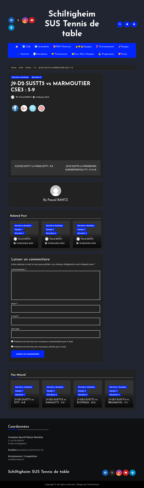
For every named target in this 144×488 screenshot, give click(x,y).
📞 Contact (23, 54)
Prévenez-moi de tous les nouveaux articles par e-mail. (40, 346)
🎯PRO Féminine (62, 47)
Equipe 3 (81, 229)
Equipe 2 (50, 229)
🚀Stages (123, 47)
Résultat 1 (19, 233)
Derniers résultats (20, 77)
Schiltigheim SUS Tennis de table (72, 24)
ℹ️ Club (26, 47)
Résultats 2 (51, 233)
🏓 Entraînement (105, 47)
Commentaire (18, 269)
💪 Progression (106, 54)
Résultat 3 (82, 233)
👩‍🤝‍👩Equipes (83, 47)
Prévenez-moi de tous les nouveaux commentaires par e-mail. (43, 341)
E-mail (15, 316)
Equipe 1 (19, 229)
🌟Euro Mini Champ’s (83, 54)
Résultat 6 (36, 77)
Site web (15, 328)
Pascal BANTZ (25, 97)
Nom (14, 303)
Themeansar (93, 484)
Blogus (80, 484)
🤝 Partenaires (59, 54)
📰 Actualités (42, 47)
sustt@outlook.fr (16, 459)
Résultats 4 (114, 394)
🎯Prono (122, 54)
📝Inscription (40, 54)
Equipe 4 (113, 391)
